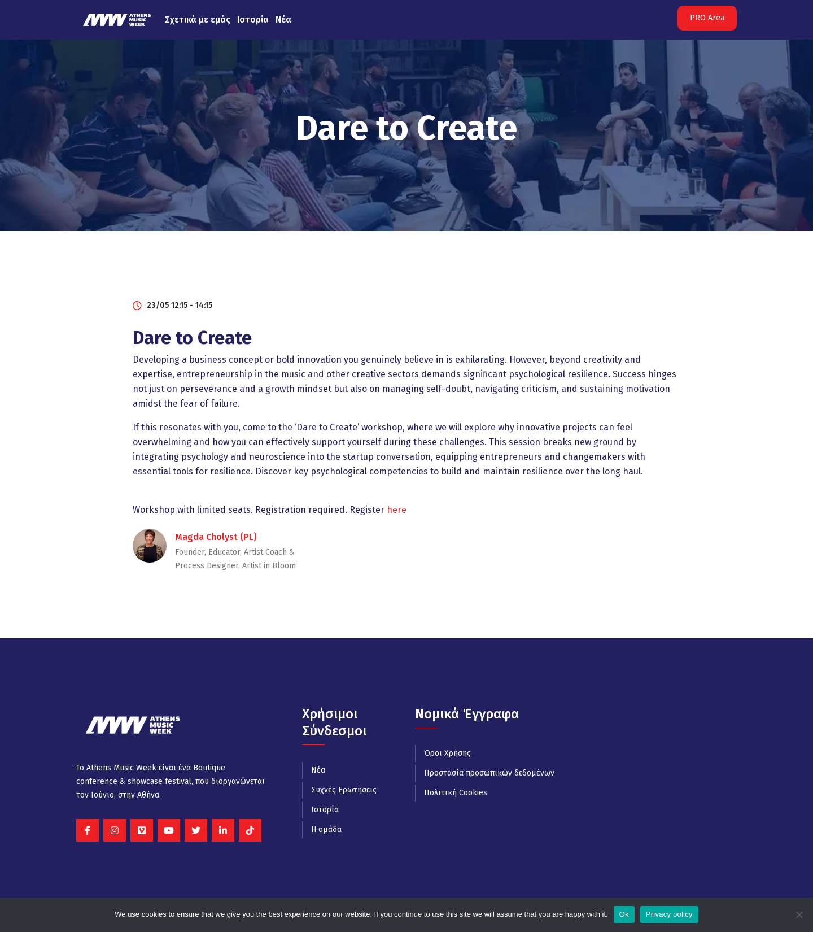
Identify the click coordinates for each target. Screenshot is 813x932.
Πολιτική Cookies (455, 793)
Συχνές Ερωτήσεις (344, 790)
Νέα (283, 19)
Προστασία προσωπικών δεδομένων (489, 773)
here (396, 509)
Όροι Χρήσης (447, 753)
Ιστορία (253, 19)
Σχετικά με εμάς (197, 19)
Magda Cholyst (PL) (216, 537)
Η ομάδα (326, 829)
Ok (624, 914)
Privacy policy (669, 914)
